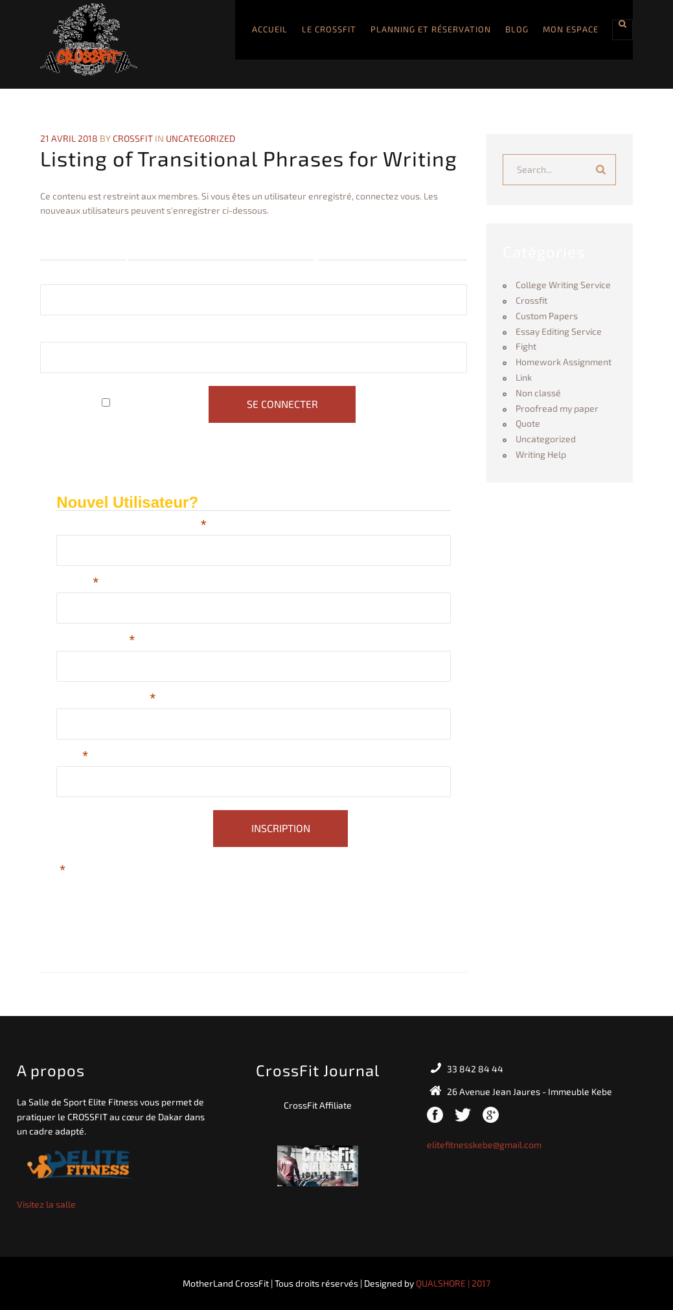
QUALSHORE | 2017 (453, 1283)
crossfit (133, 138)
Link (524, 377)
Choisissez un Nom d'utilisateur (131, 526)
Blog (517, 29)
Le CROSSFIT (329, 29)
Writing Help (541, 454)
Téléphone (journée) (105, 699)
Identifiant (62, 275)
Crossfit (531, 300)
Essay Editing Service (559, 331)
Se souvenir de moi (158, 404)
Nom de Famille (95, 641)
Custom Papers (547, 315)
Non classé (538, 392)
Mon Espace (571, 29)
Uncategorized (200, 138)
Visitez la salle (46, 1204)
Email (72, 757)
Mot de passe (71, 333)
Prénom (77, 583)
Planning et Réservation (431, 29)
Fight (526, 346)
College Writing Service (563, 284)
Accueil (270, 29)
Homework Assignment (563, 361)
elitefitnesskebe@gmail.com (484, 1144)
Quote (528, 423)
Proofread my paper (557, 408)
